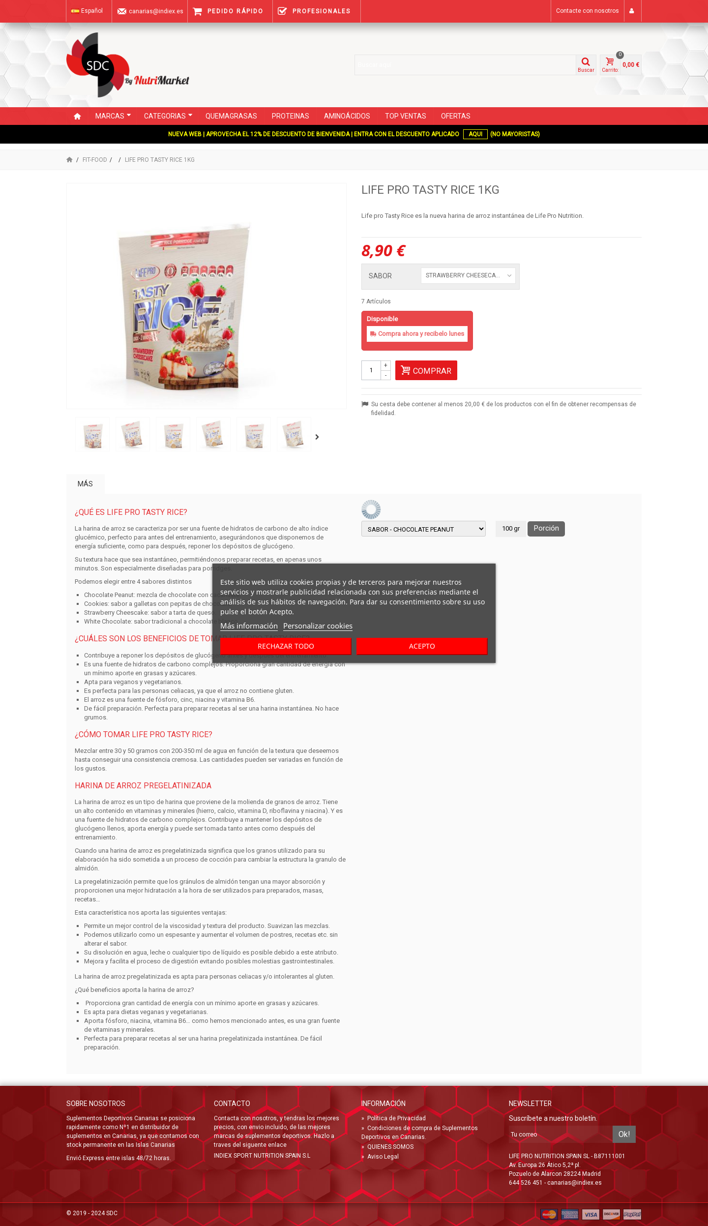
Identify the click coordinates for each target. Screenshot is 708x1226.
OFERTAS (456, 116)
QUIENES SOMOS (387, 1146)
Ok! (624, 1134)
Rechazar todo (286, 646)
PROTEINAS (290, 116)
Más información (249, 625)
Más (85, 484)
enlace (277, 1144)
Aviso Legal (380, 1156)
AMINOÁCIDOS (347, 116)
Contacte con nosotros (587, 10)
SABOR (381, 276)
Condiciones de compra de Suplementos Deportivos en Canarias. (419, 1132)
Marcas (113, 116)
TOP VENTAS (405, 116)
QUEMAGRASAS (231, 116)
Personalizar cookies (318, 625)
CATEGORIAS (168, 116)
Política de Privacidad (393, 1118)
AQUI (475, 134)
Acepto (422, 646)
